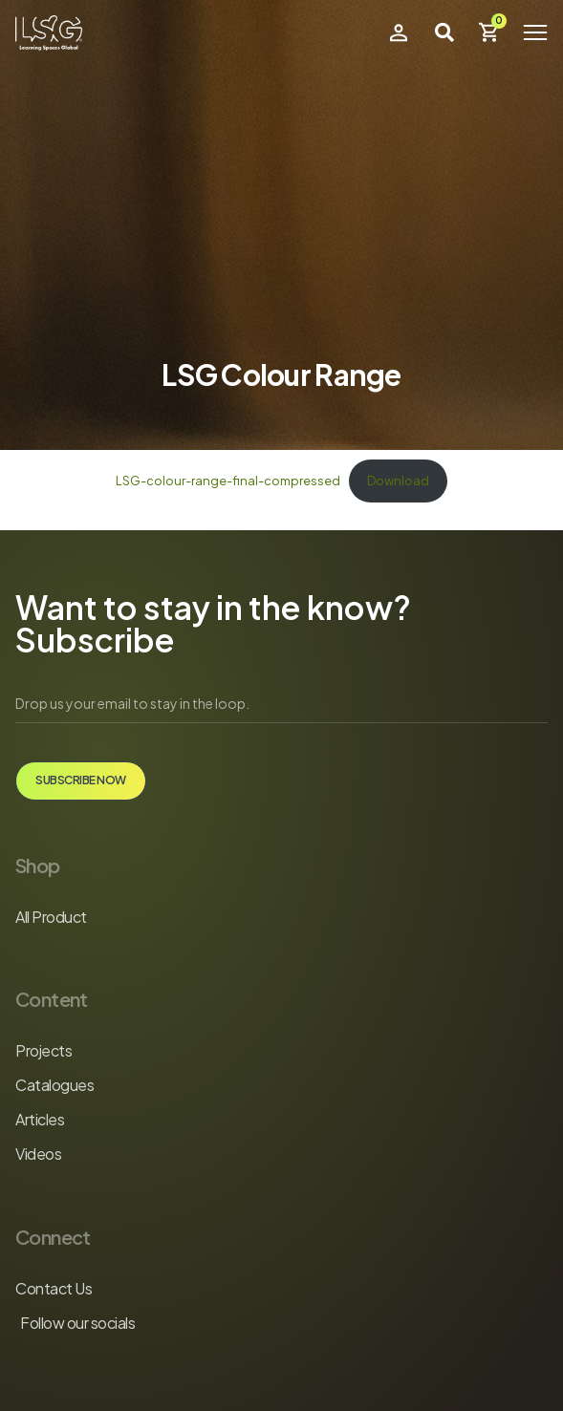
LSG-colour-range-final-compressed (228, 480)
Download (398, 480)
